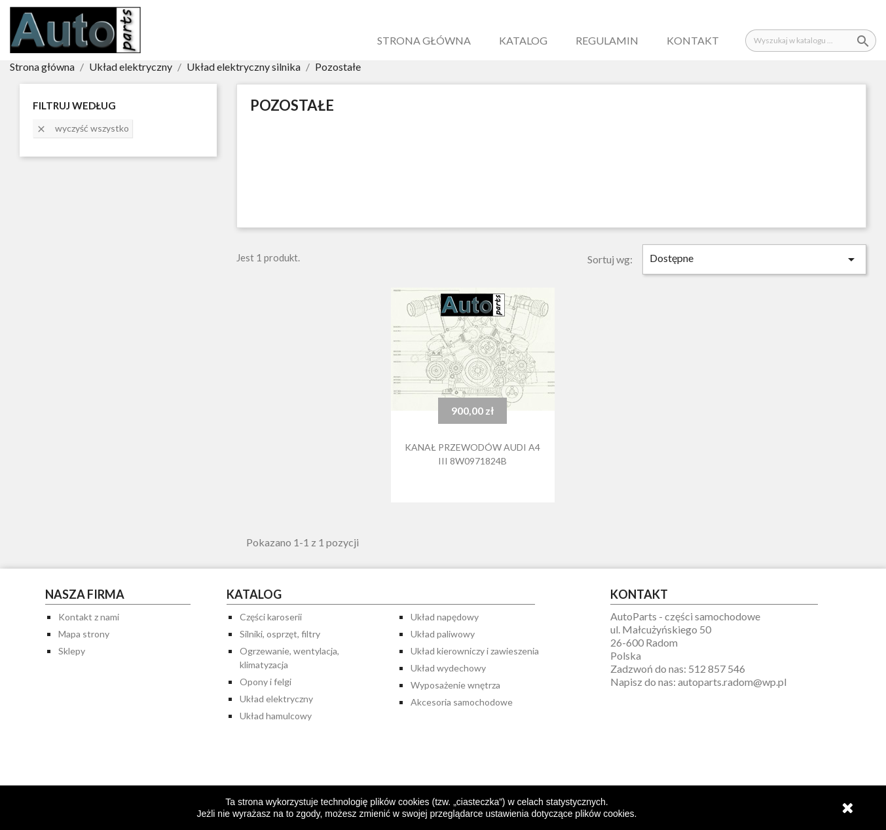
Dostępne (754, 259)
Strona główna (424, 40)
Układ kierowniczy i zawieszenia (475, 650)
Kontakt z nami (88, 616)
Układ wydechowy (448, 667)
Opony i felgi (265, 681)
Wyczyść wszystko (82, 128)
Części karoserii (271, 616)
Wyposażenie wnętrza (455, 684)
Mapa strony (83, 633)
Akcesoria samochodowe (462, 701)
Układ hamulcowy (276, 715)
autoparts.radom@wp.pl (732, 681)
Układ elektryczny (276, 698)
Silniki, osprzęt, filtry (280, 633)
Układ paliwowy (443, 633)
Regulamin (607, 40)
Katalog (523, 40)
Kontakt (693, 40)
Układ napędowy (445, 616)
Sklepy (71, 650)
